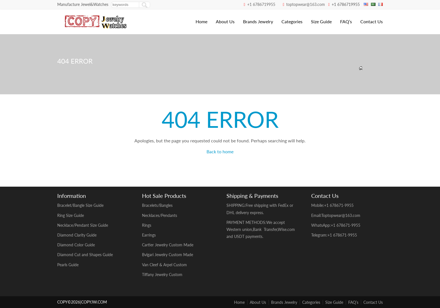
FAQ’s (346, 21)
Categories (291, 21)
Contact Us (371, 21)
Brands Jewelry (258, 21)
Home (201, 21)
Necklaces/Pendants (159, 215)
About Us (225, 21)
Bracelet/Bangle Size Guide (80, 205)
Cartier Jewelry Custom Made (167, 244)
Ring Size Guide (70, 215)
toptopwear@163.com (305, 4)
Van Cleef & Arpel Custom (165, 264)
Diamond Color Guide (76, 244)
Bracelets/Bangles (157, 205)
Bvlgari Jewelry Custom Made (167, 254)
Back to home (220, 151)
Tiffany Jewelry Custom (162, 274)
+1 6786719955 (261, 4)
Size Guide (321, 21)
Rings (146, 225)
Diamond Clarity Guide (77, 235)
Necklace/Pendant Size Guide (82, 225)
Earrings (149, 235)
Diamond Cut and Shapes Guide (85, 254)
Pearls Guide (68, 264)
